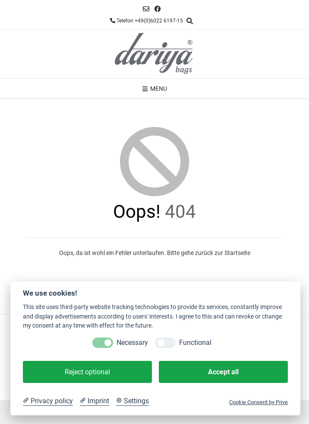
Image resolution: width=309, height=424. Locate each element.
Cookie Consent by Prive (258, 402)
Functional (195, 342)
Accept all (223, 372)
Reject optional (87, 372)
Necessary (132, 342)
